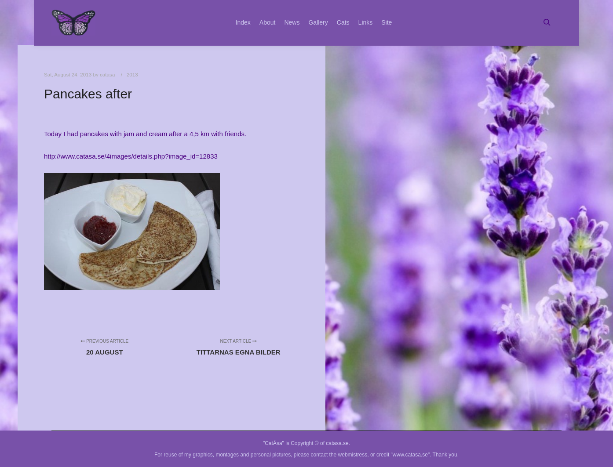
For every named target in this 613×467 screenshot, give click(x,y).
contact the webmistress (339, 455)
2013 (132, 74)
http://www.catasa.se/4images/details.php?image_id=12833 (131, 156)
